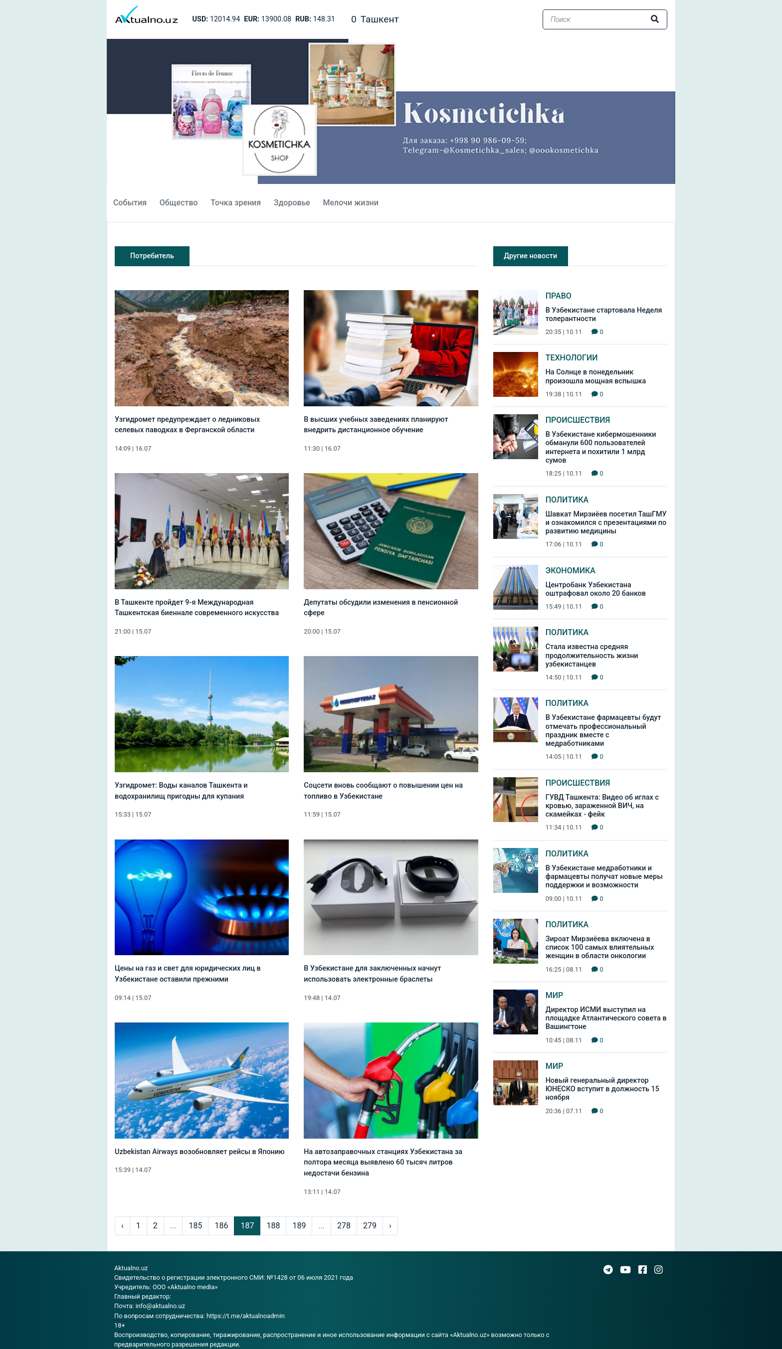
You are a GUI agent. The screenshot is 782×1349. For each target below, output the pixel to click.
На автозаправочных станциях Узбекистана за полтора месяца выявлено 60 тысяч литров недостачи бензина (383, 1163)
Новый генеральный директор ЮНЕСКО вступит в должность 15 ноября (602, 1089)
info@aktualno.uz (160, 1306)
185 (195, 1225)
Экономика (570, 570)
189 (299, 1225)
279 (370, 1225)
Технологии (572, 357)
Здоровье (292, 202)
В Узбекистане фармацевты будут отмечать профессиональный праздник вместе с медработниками (603, 730)
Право (559, 296)
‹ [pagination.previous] (122, 1225)
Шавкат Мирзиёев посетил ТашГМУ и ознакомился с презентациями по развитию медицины (606, 523)
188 (273, 1225)
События (130, 202)
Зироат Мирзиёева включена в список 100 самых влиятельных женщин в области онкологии (600, 948)
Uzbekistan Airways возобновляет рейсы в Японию (200, 1152)
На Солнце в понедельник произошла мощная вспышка (596, 376)
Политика (567, 500)
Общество (179, 202)
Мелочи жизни (350, 202)
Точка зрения (235, 202)
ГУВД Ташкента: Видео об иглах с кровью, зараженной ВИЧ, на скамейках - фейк (602, 806)
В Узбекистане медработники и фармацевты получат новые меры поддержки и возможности (604, 877)
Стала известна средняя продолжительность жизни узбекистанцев (592, 656)
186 (221, 1225)
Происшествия (578, 420)
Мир (555, 995)
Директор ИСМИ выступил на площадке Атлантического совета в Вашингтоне (606, 1018)
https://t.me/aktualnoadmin (245, 1316)
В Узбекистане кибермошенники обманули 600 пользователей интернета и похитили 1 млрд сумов (601, 447)
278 (344, 1225)
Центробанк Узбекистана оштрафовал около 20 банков (596, 589)
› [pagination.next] (390, 1225)
